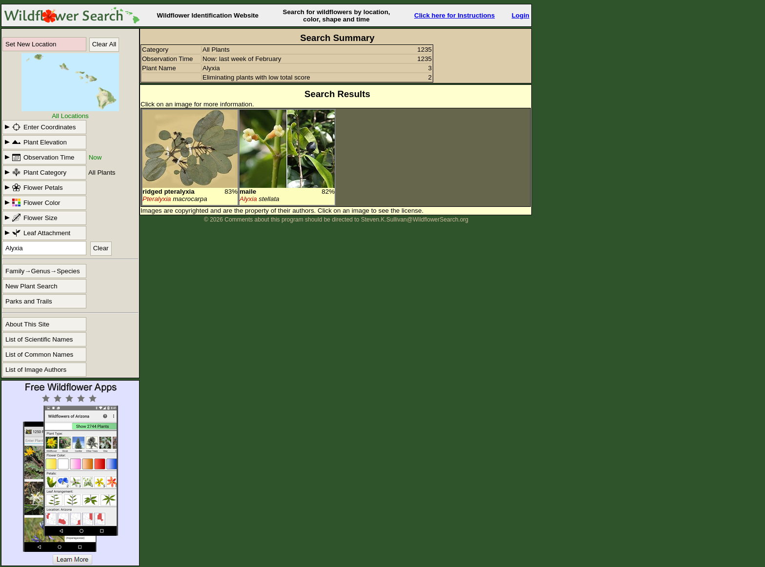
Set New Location (30, 44)
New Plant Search (31, 286)
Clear (101, 248)
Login (520, 15)
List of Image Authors (35, 369)
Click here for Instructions (454, 15)
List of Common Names (39, 354)
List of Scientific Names (39, 339)
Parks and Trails (28, 301)
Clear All (104, 44)
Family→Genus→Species (42, 271)
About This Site (27, 324)
